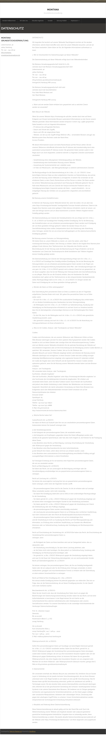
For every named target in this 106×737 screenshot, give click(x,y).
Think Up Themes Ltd (15, 731)
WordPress (32, 731)
